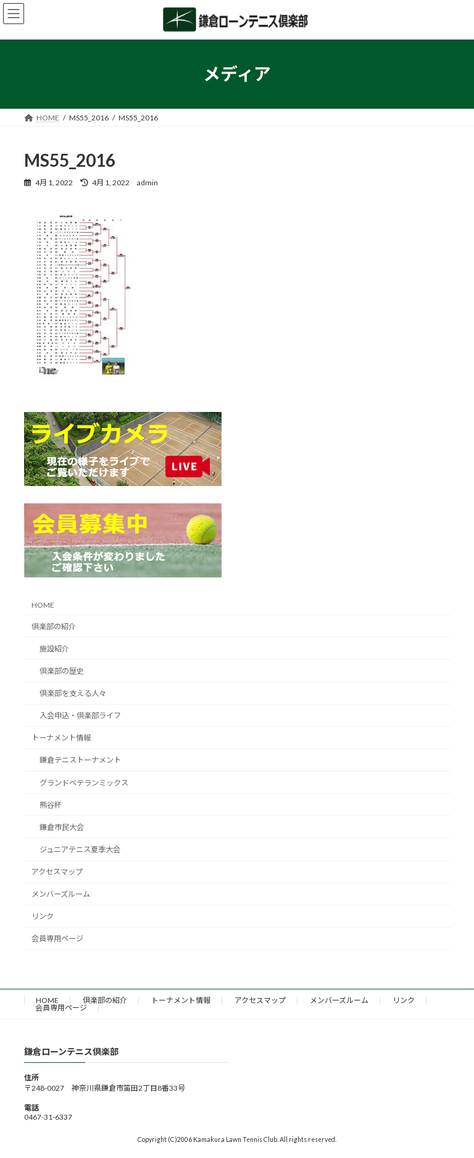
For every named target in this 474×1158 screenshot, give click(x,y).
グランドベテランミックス (84, 782)
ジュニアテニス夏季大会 (80, 849)
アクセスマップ (57, 871)
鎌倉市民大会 (62, 827)
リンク (42, 916)
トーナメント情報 (61, 737)
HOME (42, 605)
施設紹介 (54, 648)
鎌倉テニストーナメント (80, 760)
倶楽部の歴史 (62, 671)
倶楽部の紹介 (53, 626)
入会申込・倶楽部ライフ (80, 715)
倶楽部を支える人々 (73, 693)
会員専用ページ (57, 938)
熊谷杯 (51, 805)
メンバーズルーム (60, 894)
